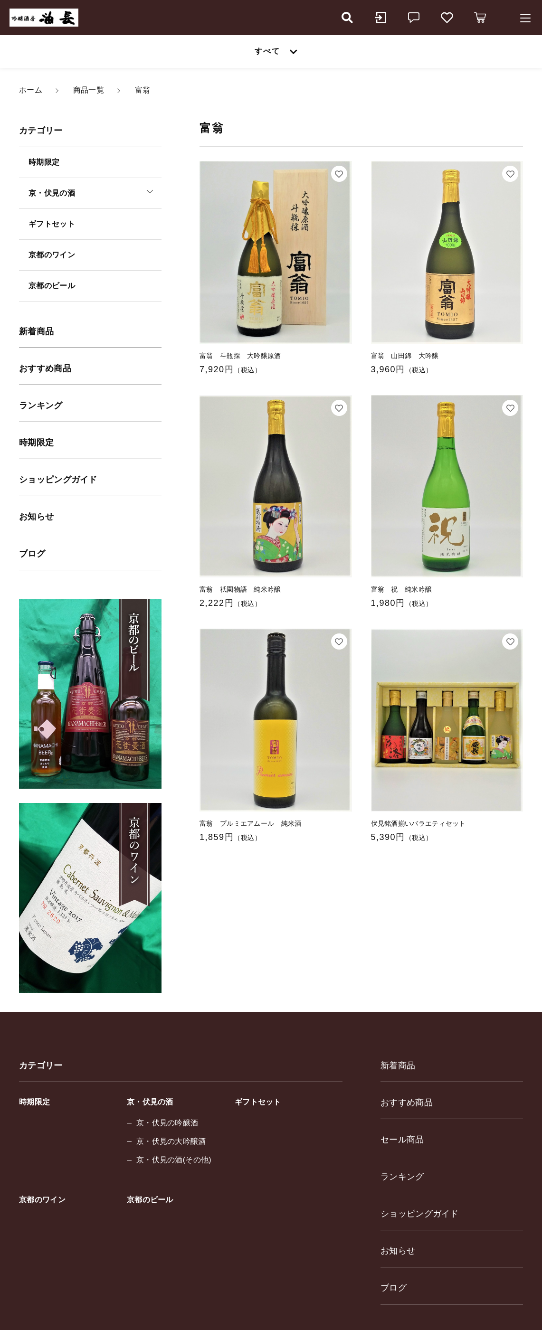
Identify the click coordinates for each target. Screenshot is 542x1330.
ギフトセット (52, 224)
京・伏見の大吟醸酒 (171, 1141)
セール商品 (402, 1139)
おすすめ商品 (45, 368)
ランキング (41, 405)
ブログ (32, 553)
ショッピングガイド (58, 479)
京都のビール (52, 286)
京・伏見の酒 (150, 1102)
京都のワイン (52, 255)
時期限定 (44, 162)
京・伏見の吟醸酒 (167, 1123)
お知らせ (36, 516)
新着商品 (36, 331)
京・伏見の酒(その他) (173, 1160)
